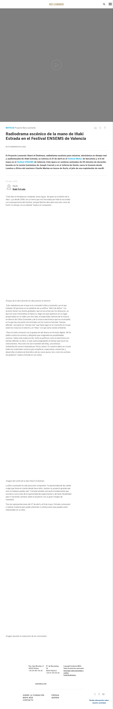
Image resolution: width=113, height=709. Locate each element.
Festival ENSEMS (25, 162)
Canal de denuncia (69, 675)
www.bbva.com (41, 683)
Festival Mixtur (75, 159)
